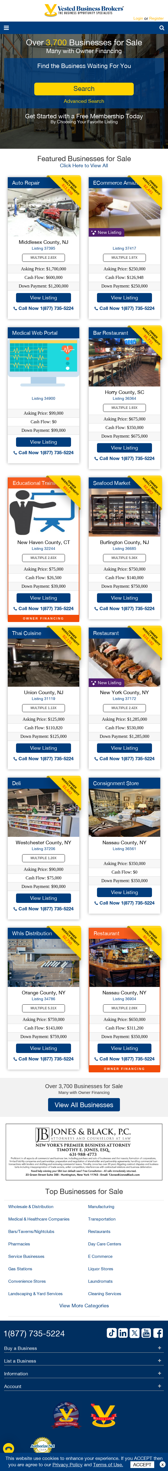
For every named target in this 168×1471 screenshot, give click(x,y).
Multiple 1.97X (125, 258)
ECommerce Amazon (118, 183)
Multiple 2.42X (125, 708)
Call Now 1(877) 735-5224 (44, 308)
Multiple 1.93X (125, 408)
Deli (16, 783)
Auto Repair (26, 183)
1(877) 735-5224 (34, 1333)
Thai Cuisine (26, 633)
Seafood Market (111, 483)
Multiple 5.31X (44, 1008)
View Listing (43, 298)
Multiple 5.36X (125, 558)
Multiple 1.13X (44, 708)
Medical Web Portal (34, 333)
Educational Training (37, 483)
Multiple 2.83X (44, 258)
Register (156, 18)
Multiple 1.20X (44, 858)
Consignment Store (116, 783)
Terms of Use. (108, 1464)
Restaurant (106, 633)
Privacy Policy (68, 1464)
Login (138, 18)
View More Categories (84, 1305)
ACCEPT (142, 1464)
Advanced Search (84, 101)
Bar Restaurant (110, 333)
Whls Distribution (32, 933)
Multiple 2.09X (125, 1008)
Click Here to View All (84, 165)
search (84, 88)
